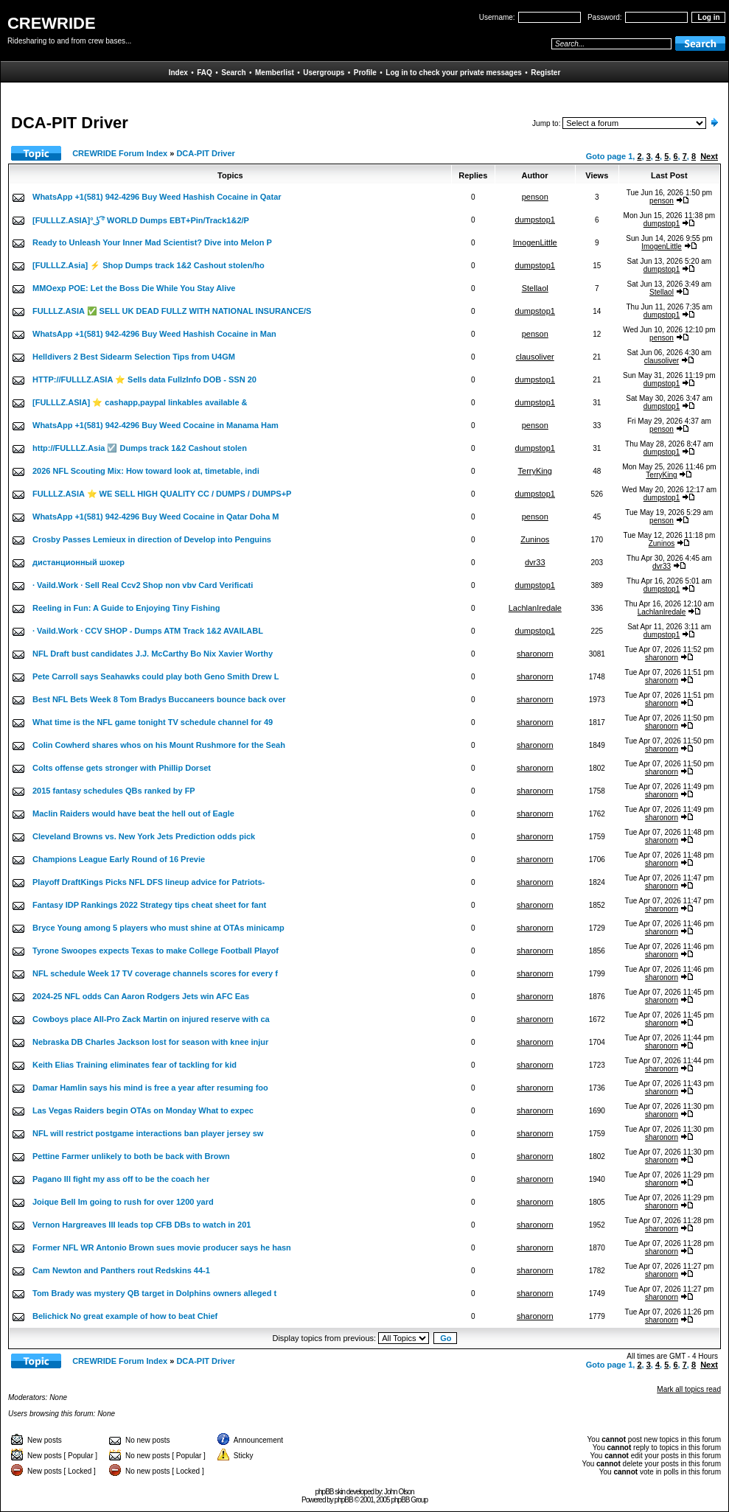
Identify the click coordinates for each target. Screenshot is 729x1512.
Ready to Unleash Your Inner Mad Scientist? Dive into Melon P (152, 242)
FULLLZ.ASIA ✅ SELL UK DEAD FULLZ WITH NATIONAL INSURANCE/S (171, 311)
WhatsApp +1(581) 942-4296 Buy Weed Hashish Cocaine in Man (154, 333)
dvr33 (535, 562)
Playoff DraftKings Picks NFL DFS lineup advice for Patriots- (148, 882)
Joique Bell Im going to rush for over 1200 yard (123, 1201)
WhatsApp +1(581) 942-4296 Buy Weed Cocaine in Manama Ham (155, 425)
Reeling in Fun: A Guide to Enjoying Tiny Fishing (126, 607)
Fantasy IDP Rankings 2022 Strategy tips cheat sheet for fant (149, 904)
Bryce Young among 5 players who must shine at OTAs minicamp (158, 927)
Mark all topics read (689, 1389)
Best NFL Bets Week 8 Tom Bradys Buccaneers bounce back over (159, 699)
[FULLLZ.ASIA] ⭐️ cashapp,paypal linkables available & (140, 402)
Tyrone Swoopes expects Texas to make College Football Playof (155, 950)
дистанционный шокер (78, 562)
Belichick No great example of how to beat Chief (124, 1316)
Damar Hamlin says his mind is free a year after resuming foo (150, 1087)
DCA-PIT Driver (205, 153)
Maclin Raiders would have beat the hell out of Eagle (133, 813)
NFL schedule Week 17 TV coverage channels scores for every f (155, 973)
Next (709, 156)
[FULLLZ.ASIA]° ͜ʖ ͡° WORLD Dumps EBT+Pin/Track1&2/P (140, 220)
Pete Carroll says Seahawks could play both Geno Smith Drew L (155, 676)
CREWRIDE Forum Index (119, 153)
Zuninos (534, 539)
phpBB (344, 1500)
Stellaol (535, 288)
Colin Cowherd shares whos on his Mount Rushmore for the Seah (158, 745)
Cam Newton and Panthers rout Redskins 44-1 (121, 1270)
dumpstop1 (535, 219)
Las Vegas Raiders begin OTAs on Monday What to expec (143, 1110)
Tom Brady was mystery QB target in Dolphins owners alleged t (154, 1293)
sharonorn (535, 653)
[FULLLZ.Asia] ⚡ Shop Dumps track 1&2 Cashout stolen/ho (148, 265)
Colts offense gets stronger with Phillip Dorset (121, 767)
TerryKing (535, 470)
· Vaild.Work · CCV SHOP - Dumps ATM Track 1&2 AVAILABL (147, 630)
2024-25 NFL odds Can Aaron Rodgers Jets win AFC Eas (140, 996)
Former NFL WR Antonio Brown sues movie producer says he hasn (161, 1247)
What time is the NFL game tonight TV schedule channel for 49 (152, 722)
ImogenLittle (535, 242)
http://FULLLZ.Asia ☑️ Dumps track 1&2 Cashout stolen (139, 448)
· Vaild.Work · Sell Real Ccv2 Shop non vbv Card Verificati (142, 585)
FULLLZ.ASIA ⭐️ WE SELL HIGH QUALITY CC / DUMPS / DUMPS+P (161, 493)
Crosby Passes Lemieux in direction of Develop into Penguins (151, 539)
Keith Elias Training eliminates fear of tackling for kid (134, 1064)
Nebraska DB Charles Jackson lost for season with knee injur (150, 1041)
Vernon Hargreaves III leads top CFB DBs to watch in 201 (141, 1224)
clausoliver (535, 356)
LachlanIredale (535, 607)
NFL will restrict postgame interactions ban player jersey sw (147, 1133)
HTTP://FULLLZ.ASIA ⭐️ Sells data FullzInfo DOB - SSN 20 (144, 379)
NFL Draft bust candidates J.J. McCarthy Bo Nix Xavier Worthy (152, 653)
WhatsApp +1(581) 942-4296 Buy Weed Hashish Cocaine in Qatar (157, 196)
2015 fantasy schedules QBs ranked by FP (113, 790)
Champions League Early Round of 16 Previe (118, 859)
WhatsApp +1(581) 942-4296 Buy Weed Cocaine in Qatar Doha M (155, 516)
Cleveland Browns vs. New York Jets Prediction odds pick (143, 836)
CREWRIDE (51, 23)
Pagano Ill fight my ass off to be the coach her (120, 1179)
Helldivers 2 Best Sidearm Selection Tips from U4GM (133, 356)
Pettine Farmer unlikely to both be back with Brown (131, 1156)
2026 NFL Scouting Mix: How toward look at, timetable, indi (145, 470)
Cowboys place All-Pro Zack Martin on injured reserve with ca (151, 1019)
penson (535, 196)
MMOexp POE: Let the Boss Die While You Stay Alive (133, 288)
